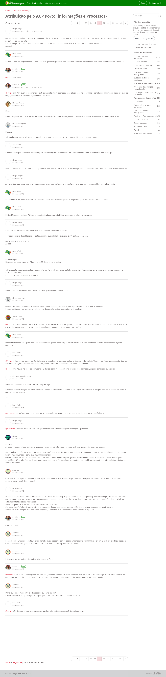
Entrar (143, 3)
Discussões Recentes (142, 47)
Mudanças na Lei (147, 69)
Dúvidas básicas (147, 62)
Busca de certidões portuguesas (147, 73)
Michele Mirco (17, 488)
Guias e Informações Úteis (56, 3)
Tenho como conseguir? (147, 65)
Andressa (15, 470)
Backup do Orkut (147, 126)
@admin (8, 611)
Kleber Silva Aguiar (19, 124)
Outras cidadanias (147, 119)
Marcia (14, 436)
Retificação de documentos (147, 98)
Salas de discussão (34, 3)
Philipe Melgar (17, 28)
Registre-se (17, 662)
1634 (121, 23)
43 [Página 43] (104, 23)
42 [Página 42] (99, 23)
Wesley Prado (17, 316)
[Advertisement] (66, 634)
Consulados (147, 101)
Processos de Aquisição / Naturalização (147, 88)
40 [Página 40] (91, 23)
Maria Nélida (16, 53)
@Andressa (10, 574)
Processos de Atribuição (147, 83)
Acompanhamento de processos (147, 106)
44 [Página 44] (108, 23)
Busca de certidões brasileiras (147, 79)
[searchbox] (147, 16)
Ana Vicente (16, 145)
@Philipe (8, 93)
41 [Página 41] (95, 23)
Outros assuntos (147, 123)
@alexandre (10, 429)
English (147, 130)
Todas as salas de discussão (145, 44)
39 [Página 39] (86, 23)
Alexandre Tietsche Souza (21, 376)
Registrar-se (154, 3)
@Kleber (8, 77)
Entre (7, 662)
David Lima (16, 69)
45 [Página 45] (113, 23)
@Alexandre (10, 413)
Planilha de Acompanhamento (147, 116)
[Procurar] (158, 16)
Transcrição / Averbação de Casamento (147, 93)
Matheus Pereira (18, 103)
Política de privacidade (147, 133)
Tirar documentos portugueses (147, 111)
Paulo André (16, 353)
